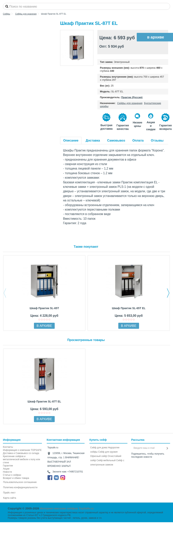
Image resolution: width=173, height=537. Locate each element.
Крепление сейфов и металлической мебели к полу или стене (21, 459)
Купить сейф (98, 439)
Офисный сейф (98, 456)
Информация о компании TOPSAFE (22, 450)
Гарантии (8, 465)
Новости (7, 472)
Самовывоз (116, 140)
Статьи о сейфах (12, 475)
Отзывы (157, 140)
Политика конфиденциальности (20, 487)
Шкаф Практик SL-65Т (44, 308)
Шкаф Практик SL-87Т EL (44, 401)
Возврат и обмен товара (16, 478)
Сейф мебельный (106, 460)
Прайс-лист (9, 492)
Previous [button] (4, 293)
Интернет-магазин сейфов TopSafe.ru (67, 508)
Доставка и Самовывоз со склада (21, 453)
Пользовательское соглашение (20, 482)
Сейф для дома (98, 447)
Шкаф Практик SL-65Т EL (128, 308)
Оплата (138, 140)
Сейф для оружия (108, 451)
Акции (6, 468)
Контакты (8, 447)
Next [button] (168, 293)
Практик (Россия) (132, 97)
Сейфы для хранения (129, 103)
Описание (70, 140)
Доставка (93, 140)
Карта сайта (9, 498)
